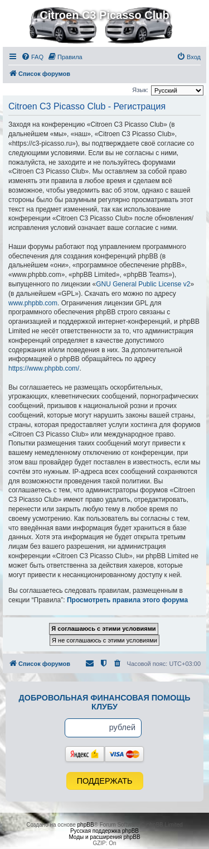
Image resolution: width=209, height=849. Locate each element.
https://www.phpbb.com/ (43, 368)
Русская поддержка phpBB (104, 831)
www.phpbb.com (32, 303)
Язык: (140, 90)
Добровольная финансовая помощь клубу (105, 702)
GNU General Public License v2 (143, 284)
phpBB (85, 825)
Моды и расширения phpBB (104, 837)
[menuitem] (32, 57)
